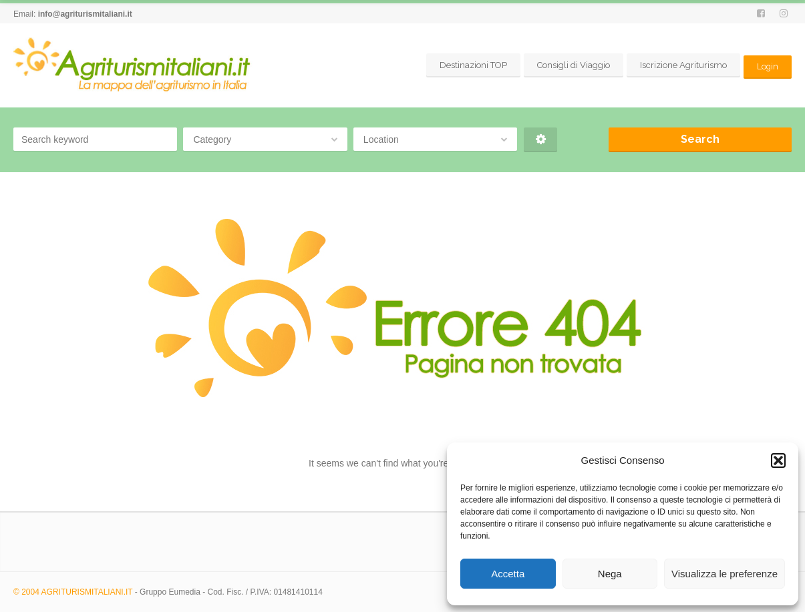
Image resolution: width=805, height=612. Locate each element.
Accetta (507, 573)
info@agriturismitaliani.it (85, 14)
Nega (610, 573)
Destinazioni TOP (472, 65)
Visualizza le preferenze (724, 573)
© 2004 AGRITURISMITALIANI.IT (72, 592)
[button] (778, 460)
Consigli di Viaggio (572, 65)
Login (767, 65)
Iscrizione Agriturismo (682, 65)
